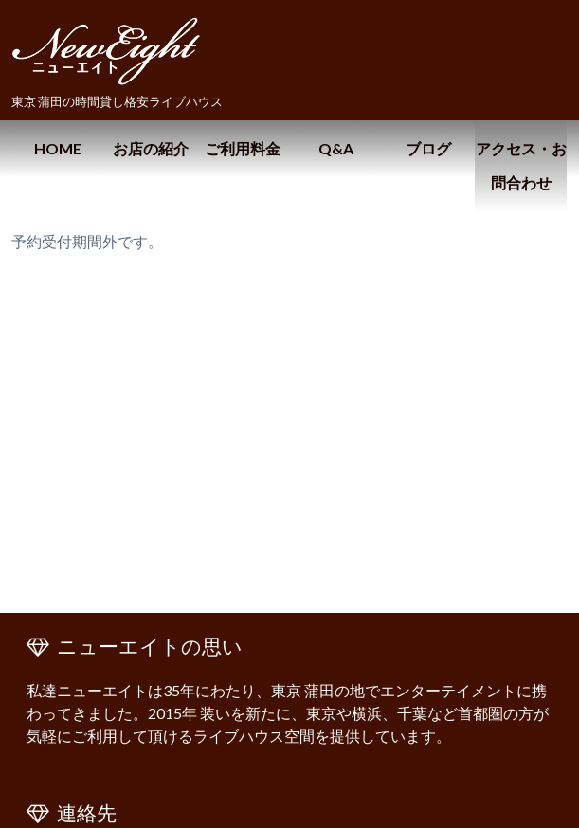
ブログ (428, 148)
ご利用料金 (242, 148)
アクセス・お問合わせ (521, 165)
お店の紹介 (151, 148)
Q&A (335, 148)
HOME (57, 148)
